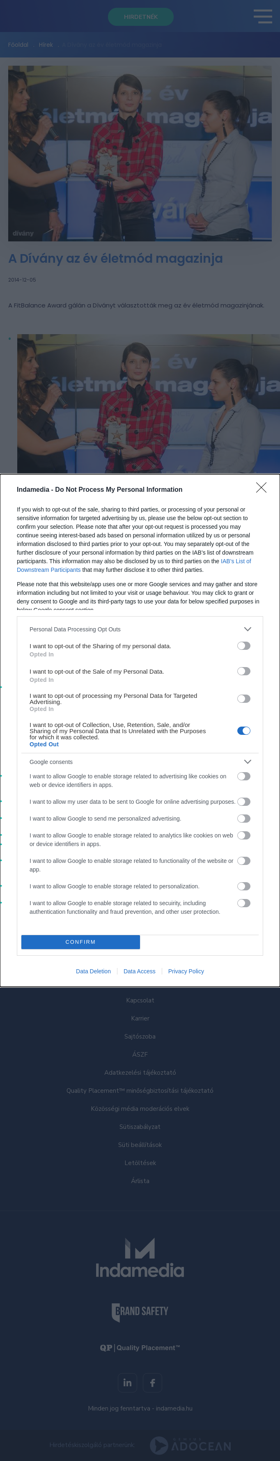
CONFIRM (80, 942)
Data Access (140, 971)
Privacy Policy (186, 971)
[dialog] (140, 730)
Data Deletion (93, 971)
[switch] (243, 646)
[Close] (264, 490)
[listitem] (140, 629)
